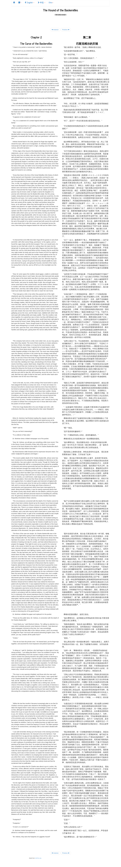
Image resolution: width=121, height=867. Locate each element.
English (29, 2)
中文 (41, 2)
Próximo (65, 30)
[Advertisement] (60, 20)
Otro (51, 2)
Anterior (55, 30)
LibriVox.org (38, 858)
